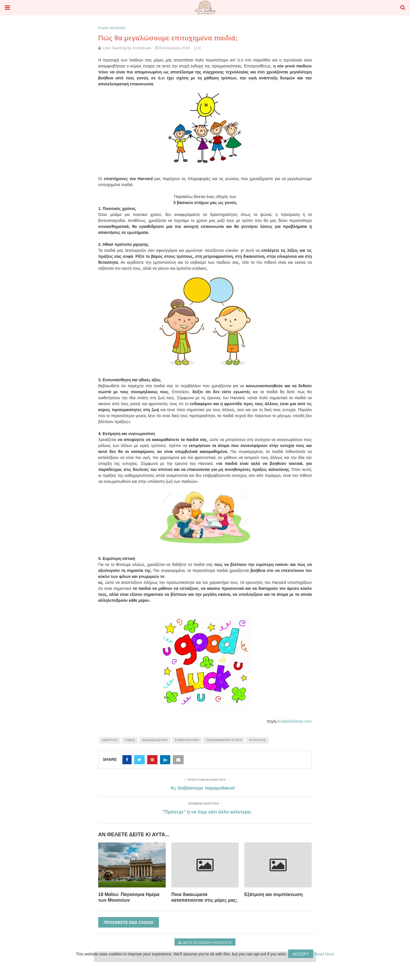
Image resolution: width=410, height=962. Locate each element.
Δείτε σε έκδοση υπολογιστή (205, 942)
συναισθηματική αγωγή (224, 740)
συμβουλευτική (187, 740)
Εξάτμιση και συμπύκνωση (273, 894)
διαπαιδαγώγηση (154, 740)
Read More (324, 954)
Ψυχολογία (257, 740)
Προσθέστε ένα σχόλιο (128, 922)
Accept (301, 954)
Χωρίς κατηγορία (112, 28)
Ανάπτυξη (110, 740)
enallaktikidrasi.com (294, 721)
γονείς (130, 740)
